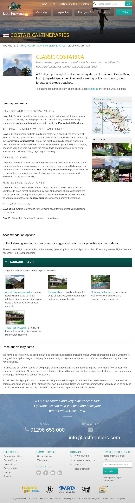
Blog (53, 3)
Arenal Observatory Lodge (18, 292)
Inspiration (63, 12)
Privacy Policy (10, 460)
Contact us (79, 465)
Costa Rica (34, 46)
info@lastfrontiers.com (94, 437)
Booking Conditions (13, 456)
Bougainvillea (55, 292)
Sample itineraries (54, 46)
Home (43, 3)
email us (93, 89)
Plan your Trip (86, 12)
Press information (82, 469)
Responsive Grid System (115, 498)
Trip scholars (43, 460)
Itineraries (8, 472)
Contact (85, 3)
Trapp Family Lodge (15, 327)
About (106, 12)
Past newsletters (11, 468)
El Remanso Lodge (101, 292)
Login (51, 498)
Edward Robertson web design (84, 498)
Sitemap (57, 498)
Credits (7, 476)
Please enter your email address (114, 457)
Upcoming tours (44, 456)
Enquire (124, 12)
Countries (41, 12)
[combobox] (112, 4)
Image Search (10, 464)
